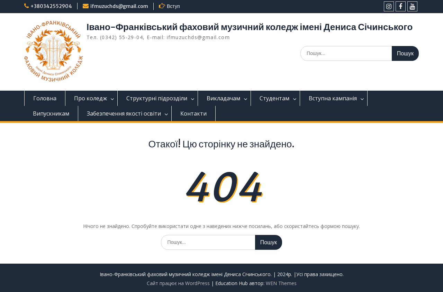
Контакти (193, 113)
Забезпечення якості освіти (124, 113)
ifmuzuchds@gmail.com (119, 6)
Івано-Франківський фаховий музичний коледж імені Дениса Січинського (250, 27)
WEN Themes (281, 283)
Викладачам (223, 98)
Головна (44, 98)
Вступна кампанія (333, 98)
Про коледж (90, 98)
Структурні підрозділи (156, 98)
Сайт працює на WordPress (178, 283)
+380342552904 (51, 6)
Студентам (274, 98)
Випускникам (51, 113)
